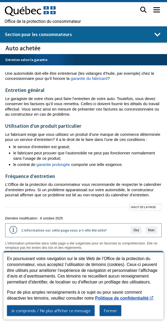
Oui (136, 230)
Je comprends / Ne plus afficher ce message (51, 310)
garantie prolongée (53, 164)
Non (151, 230)
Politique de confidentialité (124, 298)
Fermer (110, 310)
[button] (143, 9)
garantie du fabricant (89, 78)
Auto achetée (23, 48)
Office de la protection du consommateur (43, 21)
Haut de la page (143, 207)
